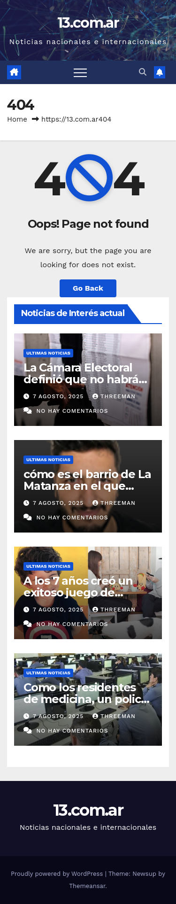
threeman (114, 396)
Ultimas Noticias (48, 352)
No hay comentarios (72, 411)
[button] (142, 72)
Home (17, 119)
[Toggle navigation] (80, 72)
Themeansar (87, 885)
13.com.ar (88, 22)
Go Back (88, 288)
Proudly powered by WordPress (58, 873)
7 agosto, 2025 (59, 396)
